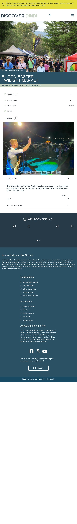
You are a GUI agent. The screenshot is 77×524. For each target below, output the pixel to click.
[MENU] (72, 15)
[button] (38, 100)
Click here (24, 5)
